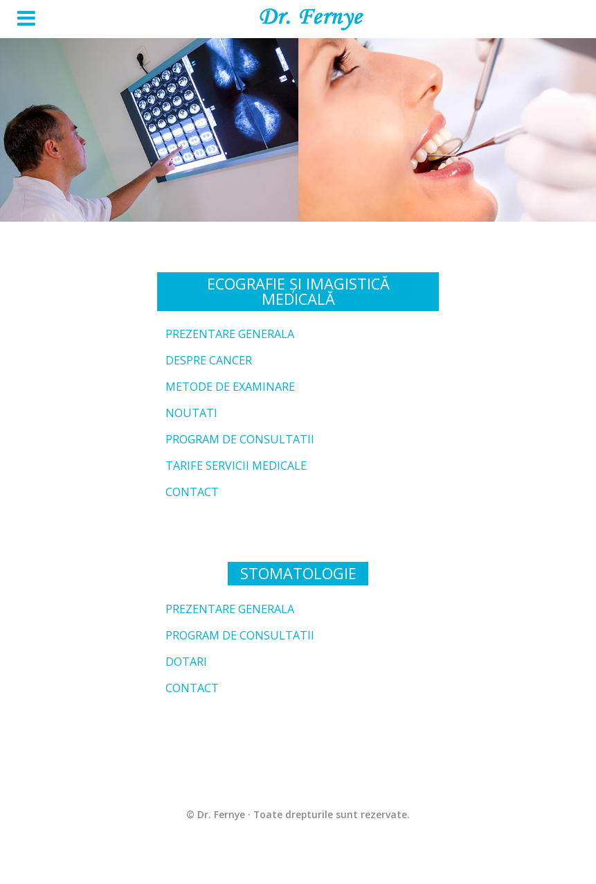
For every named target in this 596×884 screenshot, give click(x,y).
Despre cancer (208, 360)
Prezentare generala (229, 334)
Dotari (186, 661)
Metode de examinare (230, 386)
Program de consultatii (239, 439)
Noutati (191, 413)
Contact (192, 492)
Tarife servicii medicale (236, 465)
